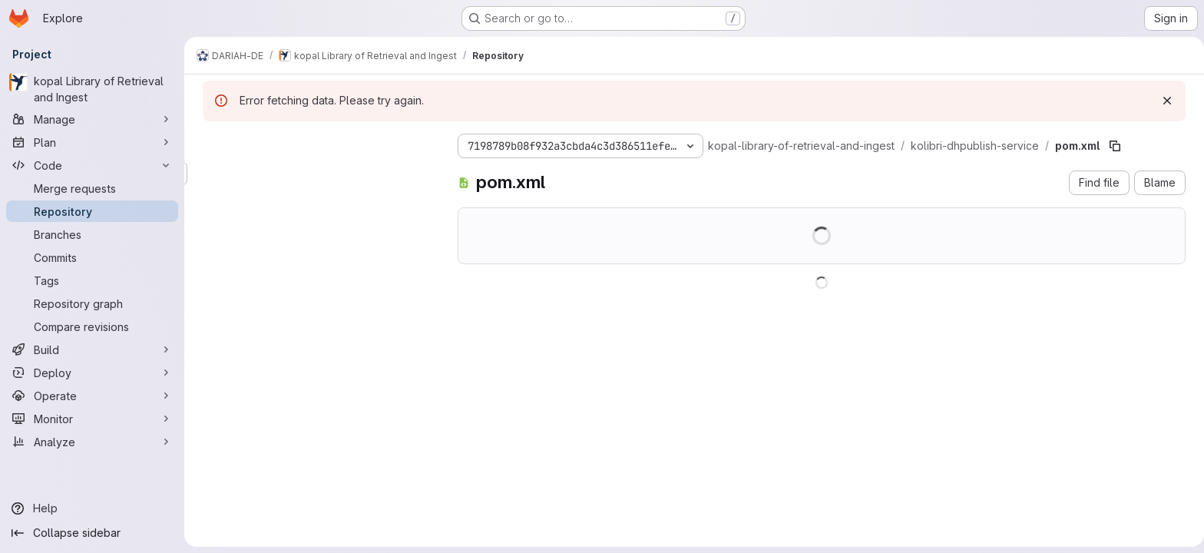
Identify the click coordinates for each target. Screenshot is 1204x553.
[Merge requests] (92, 188)
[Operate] (92, 395)
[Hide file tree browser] (212, 143)
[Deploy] (92, 372)
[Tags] (92, 280)
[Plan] (92, 142)
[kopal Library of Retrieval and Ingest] (92, 89)
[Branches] (92, 234)
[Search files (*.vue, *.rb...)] (315, 173)
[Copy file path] (1112, 146)
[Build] (92, 349)
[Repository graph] (92, 303)
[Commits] (92, 257)
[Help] (92, 508)
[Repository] (92, 211)
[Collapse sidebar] (92, 533)
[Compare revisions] (92, 326)
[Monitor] (92, 418)
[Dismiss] (1164, 100)
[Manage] (92, 119)
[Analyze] (92, 441)
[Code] (92, 165)
